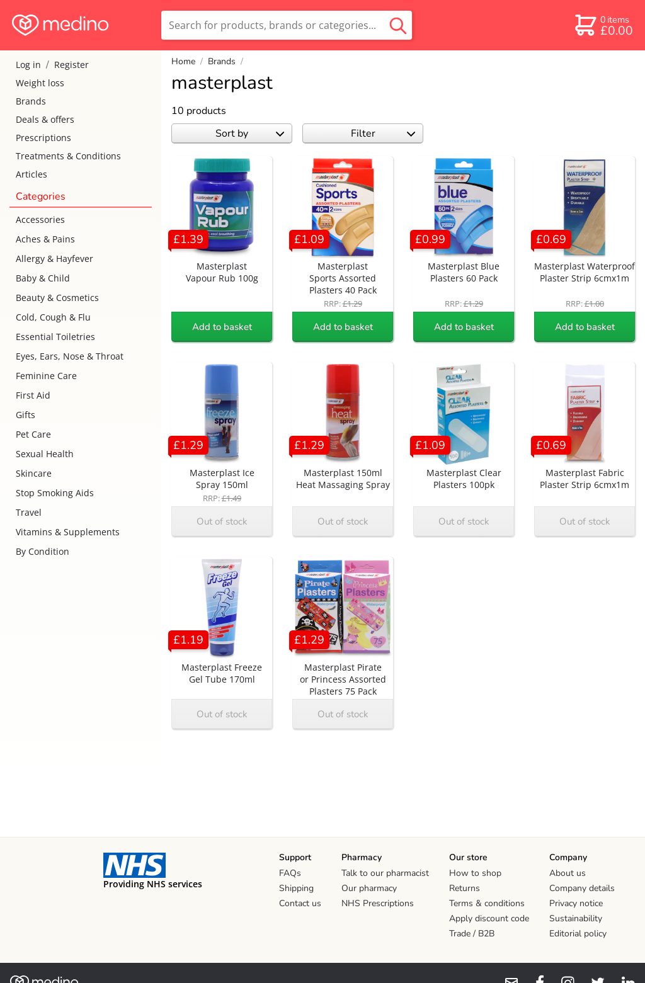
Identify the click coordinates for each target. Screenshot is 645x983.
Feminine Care (46, 376)
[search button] (398, 25)
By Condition (42, 551)
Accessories (40, 219)
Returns (464, 888)
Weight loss (40, 83)
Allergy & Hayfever (54, 258)
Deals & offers (45, 119)
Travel (29, 512)
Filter (383, 133)
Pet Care (33, 434)
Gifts (25, 415)
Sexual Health (45, 454)
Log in (28, 65)
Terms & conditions (487, 903)
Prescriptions (43, 138)
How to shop (475, 873)
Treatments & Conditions (68, 156)
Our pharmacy (369, 888)
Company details (582, 888)
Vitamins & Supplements (68, 532)
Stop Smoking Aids (55, 493)
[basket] (603, 25)
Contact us (300, 903)
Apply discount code (489, 918)
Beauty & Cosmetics (57, 298)
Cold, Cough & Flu (53, 317)
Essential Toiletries (55, 337)
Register (71, 65)
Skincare (34, 473)
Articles (31, 174)
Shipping (296, 888)
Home (183, 61)
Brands (31, 101)
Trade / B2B (471, 934)
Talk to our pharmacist (385, 873)
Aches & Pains (45, 239)
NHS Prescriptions (377, 903)
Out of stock (222, 521)
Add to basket (222, 327)
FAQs (290, 873)
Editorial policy (578, 934)
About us (567, 873)
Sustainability (575, 918)
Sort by (249, 133)
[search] (287, 25)
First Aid (33, 395)
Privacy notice (576, 903)
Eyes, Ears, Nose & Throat (69, 356)
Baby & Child (43, 278)
